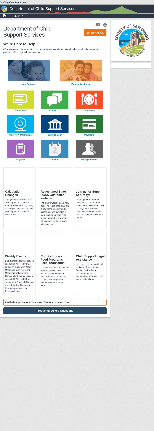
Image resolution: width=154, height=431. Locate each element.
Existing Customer (80, 84)
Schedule (27, 135)
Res (86, 110)
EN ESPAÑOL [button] (95, 32)
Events (54, 159)
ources (91, 110)
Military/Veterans (89, 159)
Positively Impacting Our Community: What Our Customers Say (37, 302)
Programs (20, 159)
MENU (18, 16)
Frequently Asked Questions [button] (55, 310)
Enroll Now (20, 110)
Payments (89, 135)
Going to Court (54, 135)
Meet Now (14, 135)
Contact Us (55, 110)
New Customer (29, 84)
